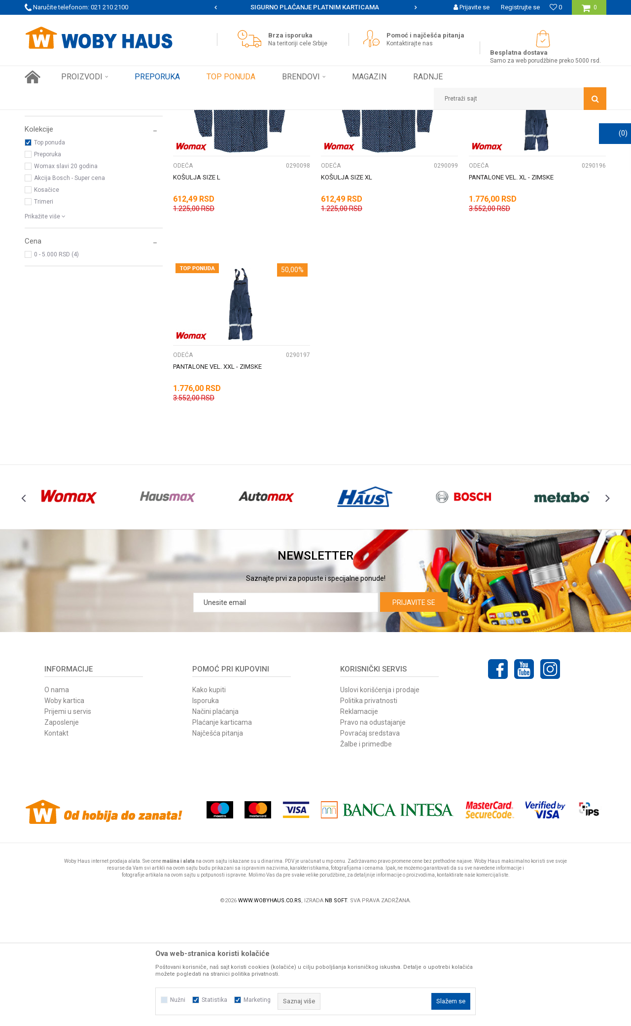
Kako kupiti (209, 800)
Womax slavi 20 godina (66, 276)
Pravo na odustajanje (373, 832)
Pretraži (261, 136)
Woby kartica (64, 810)
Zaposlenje (61, 832)
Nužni (177, 999)
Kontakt (56, 843)
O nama (56, 800)
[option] (315, 7)
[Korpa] (589, 11)
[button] (520, 98)
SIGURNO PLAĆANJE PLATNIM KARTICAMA (314, 7)
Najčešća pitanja (217, 843)
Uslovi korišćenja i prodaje (380, 800)
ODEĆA (39, 159)
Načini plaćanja (215, 821)
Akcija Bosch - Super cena (69, 287)
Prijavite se (413, 712)
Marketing (257, 999)
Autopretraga (319, 135)
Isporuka (205, 810)
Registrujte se (520, 7)
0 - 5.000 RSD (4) (56, 364)
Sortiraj (361, 135)
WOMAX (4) (50, 214)
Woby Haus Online (49, 117)
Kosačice (46, 299)
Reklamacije (359, 821)
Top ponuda (49, 252)
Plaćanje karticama (222, 832)
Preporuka (47, 264)
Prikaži (503, 135)
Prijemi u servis (67, 821)
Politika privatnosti (368, 810)
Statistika (214, 999)
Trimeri (43, 311)
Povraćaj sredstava (370, 843)
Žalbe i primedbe (366, 854)
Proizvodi (94, 117)
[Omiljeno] (556, 7)
